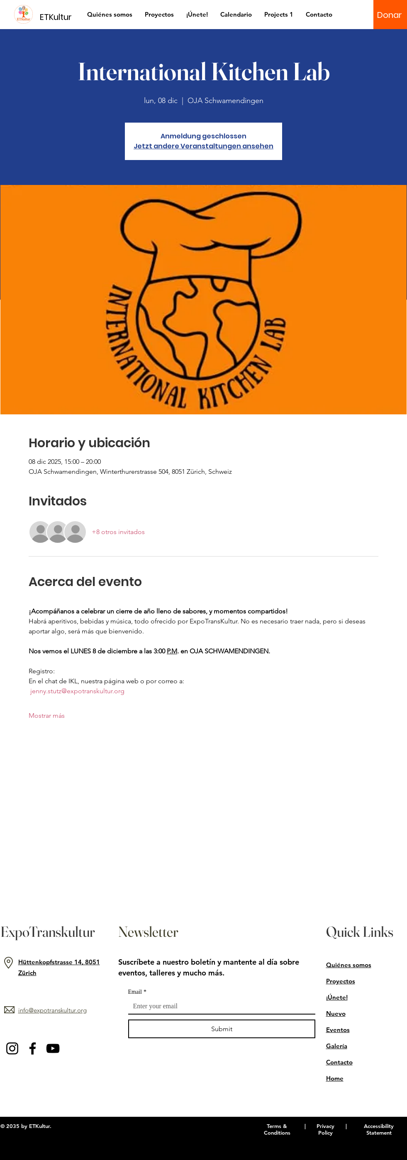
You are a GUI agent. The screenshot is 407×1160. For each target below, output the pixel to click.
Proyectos (340, 981)
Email (137, 991)
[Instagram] (12, 1048)
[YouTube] (53, 1048)
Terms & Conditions (277, 1129)
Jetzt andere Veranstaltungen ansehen (203, 146)
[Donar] (389, 15)
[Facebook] (32, 1048)
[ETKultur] (61, 17)
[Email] (219, 1006)
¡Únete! (337, 997)
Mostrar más (47, 715)
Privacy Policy (325, 1129)
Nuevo (336, 1013)
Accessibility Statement (379, 1129)
